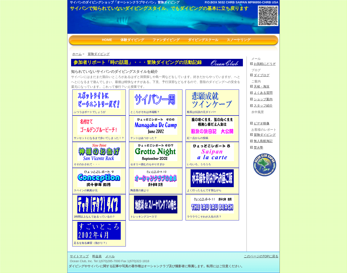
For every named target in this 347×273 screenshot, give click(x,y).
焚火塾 (258, 147)
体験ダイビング (132, 40)
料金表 (97, 256)
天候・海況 (261, 86)
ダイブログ (261, 75)
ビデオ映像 (261, 123)
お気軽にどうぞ (265, 64)
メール (110, 256)
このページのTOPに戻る (261, 256)
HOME (107, 40)
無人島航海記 (263, 141)
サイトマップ (79, 256)
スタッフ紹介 (263, 105)
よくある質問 (263, 93)
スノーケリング (238, 40)
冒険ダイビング (99, 54)
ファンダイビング (166, 40)
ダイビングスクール (203, 40)
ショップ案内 (263, 99)
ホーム (77, 54)
